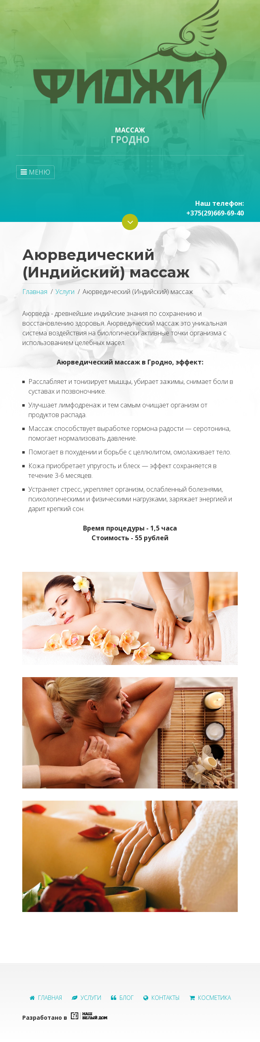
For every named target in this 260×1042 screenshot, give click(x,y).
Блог (122, 998)
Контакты (161, 998)
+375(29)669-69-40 (215, 213)
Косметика (210, 998)
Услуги (65, 291)
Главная (34, 291)
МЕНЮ (35, 172)
